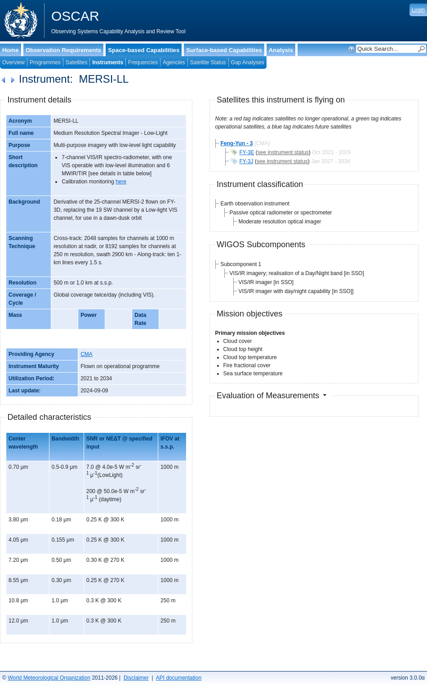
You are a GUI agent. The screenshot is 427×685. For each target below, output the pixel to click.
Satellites (77, 62)
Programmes (45, 62)
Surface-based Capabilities (224, 50)
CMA (86, 354)
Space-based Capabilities (143, 50)
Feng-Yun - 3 (237, 143)
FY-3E (247, 152)
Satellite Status (208, 62)
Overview (13, 62)
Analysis (281, 50)
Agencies (174, 62)
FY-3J (247, 161)
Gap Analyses (247, 62)
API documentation (178, 678)
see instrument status (283, 152)
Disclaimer (136, 678)
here (121, 181)
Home (10, 50)
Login (418, 10)
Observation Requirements (64, 50)
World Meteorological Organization (49, 678)
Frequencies (143, 62)
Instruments (107, 62)
